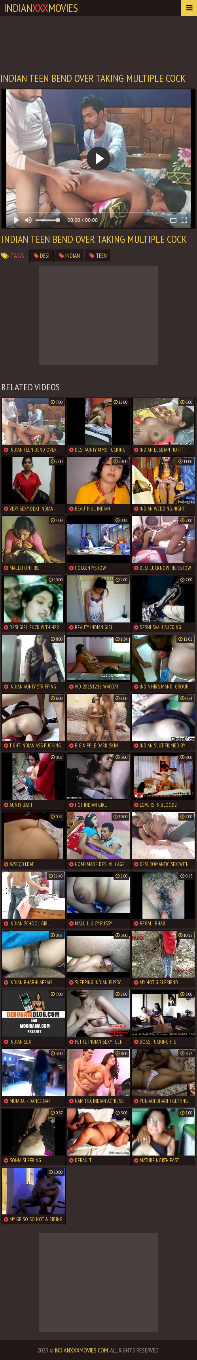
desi (41, 255)
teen (98, 255)
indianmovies (41, 7)
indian (69, 255)
